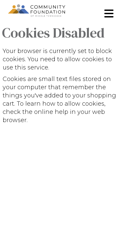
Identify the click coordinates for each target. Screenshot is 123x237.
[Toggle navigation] (108, 13)
